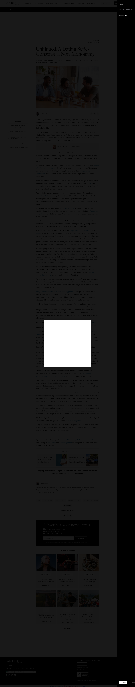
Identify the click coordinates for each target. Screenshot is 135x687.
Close (129, 4)
